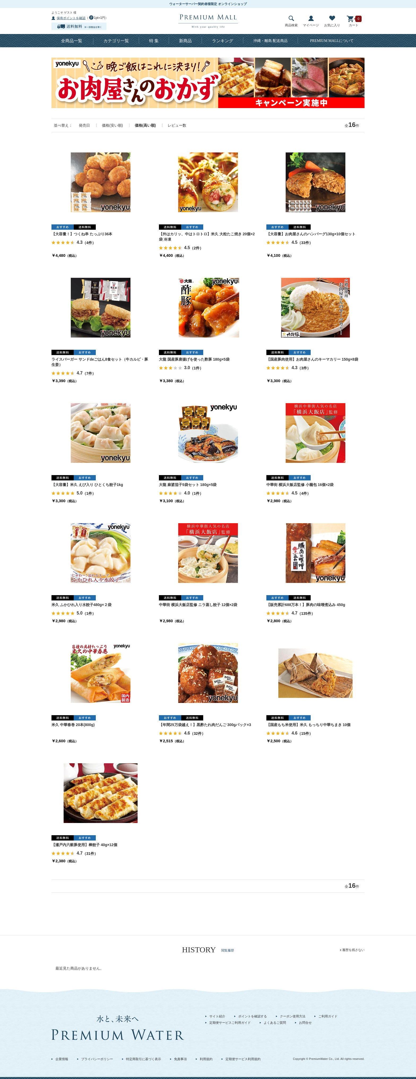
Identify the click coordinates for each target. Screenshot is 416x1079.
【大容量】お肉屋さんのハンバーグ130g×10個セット (311, 234)
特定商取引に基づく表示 (143, 1059)
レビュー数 (177, 125)
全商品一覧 (71, 41)
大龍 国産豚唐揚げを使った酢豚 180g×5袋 (194, 359)
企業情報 (61, 1059)
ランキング (222, 41)
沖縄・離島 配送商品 (270, 41)
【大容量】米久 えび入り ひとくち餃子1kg (87, 485)
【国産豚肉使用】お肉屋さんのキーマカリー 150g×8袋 (312, 359)
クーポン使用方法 (292, 1016)
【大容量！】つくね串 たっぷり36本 (81, 234)
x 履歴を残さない (352, 950)
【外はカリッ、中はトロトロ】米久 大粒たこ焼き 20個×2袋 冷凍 (207, 236)
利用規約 (206, 1059)
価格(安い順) (112, 125)
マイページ (311, 21)
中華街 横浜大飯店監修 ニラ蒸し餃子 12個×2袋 (198, 605)
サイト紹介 (217, 1016)
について (332, 41)
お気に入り (332, 21)
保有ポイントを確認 (71, 18)
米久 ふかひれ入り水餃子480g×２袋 (81, 605)
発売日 (84, 125)
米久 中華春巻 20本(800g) (73, 725)
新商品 (185, 41)
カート (353, 21)
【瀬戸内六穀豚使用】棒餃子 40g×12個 (84, 845)
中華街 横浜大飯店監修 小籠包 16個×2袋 (299, 485)
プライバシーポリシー (97, 1059)
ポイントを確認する (252, 1016)
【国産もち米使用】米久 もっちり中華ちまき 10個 (308, 725)
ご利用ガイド (327, 1016)
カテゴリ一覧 (116, 41)
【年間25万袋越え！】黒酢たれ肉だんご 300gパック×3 (205, 725)
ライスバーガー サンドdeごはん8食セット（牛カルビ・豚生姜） (99, 362)
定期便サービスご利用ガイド (230, 1023)
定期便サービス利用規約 (243, 1059)
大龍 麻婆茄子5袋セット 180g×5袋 (187, 485)
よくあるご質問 (275, 1023)
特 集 (154, 41)
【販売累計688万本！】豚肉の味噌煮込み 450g (305, 605)
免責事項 (180, 1059)
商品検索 (291, 21)
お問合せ (305, 1023)
